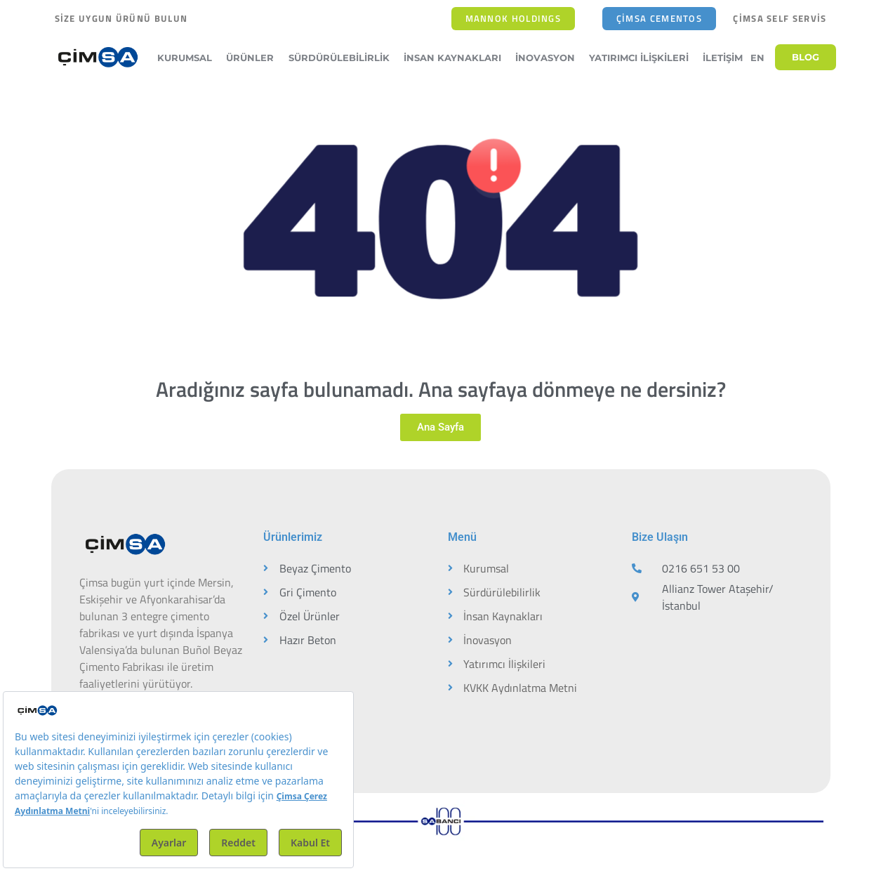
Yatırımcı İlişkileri (642, 58)
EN (757, 57)
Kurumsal (188, 58)
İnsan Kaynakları (456, 58)
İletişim (723, 57)
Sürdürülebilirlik (343, 58)
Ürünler (253, 58)
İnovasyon (548, 58)
